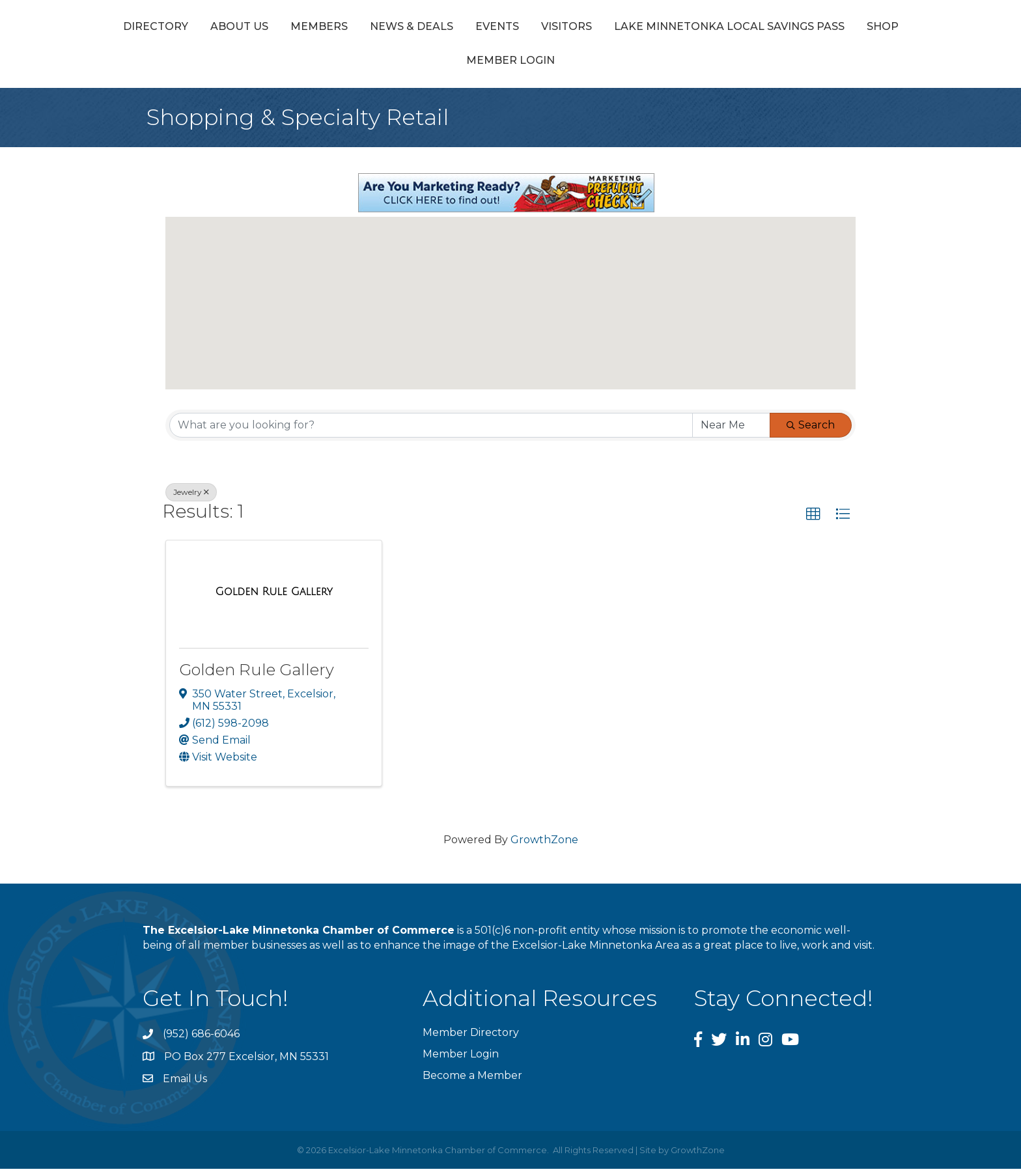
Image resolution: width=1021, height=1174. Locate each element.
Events (559, 28)
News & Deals (473, 28)
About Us (301, 28)
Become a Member (472, 1080)
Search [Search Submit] (811, 429)
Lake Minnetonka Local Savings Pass (428, 65)
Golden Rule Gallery (256, 674)
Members (381, 28)
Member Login (664, 65)
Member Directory (471, 1037)
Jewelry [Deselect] (191, 496)
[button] (510, 296)
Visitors (810, 28)
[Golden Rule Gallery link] (274, 597)
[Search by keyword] (431, 429)
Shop (582, 65)
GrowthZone (544, 844)
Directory (217, 28)
